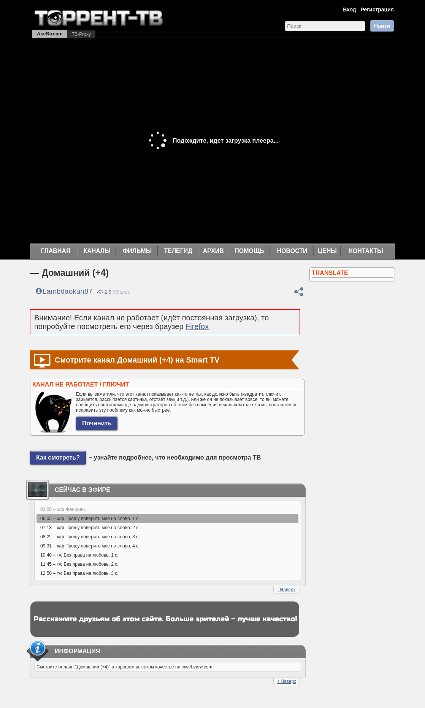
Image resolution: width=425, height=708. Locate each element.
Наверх (287, 589)
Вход (349, 9)
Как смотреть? (58, 457)
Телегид (178, 251)
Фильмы (137, 251)
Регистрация (377, 9)
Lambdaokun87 (67, 291)
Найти (382, 26)
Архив (213, 251)
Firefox (197, 326)
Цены (327, 251)
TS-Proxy (81, 34)
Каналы (97, 251)
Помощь (249, 251)
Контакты (366, 251)
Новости (292, 251)
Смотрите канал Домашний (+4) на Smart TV (137, 360)
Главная (56, 251)
